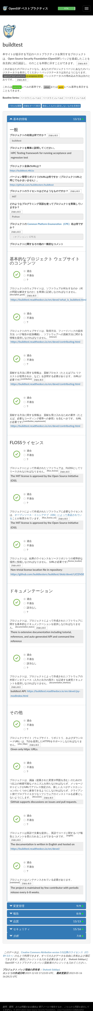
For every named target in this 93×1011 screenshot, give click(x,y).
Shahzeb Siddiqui (51, 969)
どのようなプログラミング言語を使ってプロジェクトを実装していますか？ (46, 205)
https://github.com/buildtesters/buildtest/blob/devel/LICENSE (47, 574)
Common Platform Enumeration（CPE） (49, 223)
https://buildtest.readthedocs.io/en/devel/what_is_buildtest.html (48, 299)
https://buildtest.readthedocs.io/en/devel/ (35, 848)
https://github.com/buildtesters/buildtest (32, 184)
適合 (25, 271)
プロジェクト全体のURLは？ (25, 166)
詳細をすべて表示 (31, 105)
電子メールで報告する (49, 1006)
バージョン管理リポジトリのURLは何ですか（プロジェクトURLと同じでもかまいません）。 (46, 178)
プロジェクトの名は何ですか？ (46, 225)
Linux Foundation (64, 1009)
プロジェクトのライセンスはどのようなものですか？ (39, 190)
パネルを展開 (15, 105)
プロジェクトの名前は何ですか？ (28, 135)
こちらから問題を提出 (74, 1006)
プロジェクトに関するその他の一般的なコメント (36, 243)
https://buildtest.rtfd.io (22, 170)
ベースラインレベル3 (75, 98)
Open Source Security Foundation (41, 1009)
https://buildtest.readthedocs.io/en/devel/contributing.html (45, 341)
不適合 (25, 275)
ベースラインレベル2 (53, 98)
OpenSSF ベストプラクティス (28, 8)
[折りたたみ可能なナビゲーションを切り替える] (86, 8)
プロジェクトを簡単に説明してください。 (33, 147)
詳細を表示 (82, 63)
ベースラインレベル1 (31, 98)
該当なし (25, 607)
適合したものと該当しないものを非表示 (61, 105)
